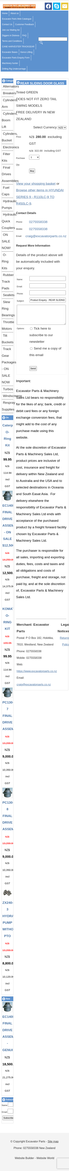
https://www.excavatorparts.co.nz (37, 674)
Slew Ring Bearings (7, 308)
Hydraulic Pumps (7, 204)
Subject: (20, 301)
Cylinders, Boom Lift (7, 120)
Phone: (19, 222)
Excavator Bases (10, 52)
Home (5, 13)
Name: (5, 1105)
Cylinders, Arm (7, 103)
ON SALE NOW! (6, 241)
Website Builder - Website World (34, 1158)
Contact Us (7, 24)
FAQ (24, 35)
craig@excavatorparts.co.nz (45, 236)
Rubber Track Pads (7, 281)
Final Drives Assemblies (7, 174)
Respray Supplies (7, 406)
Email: (4, 1112)
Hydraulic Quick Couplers (7, 221)
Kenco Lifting (26, 52)
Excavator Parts (35, 1141)
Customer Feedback (24, 24)
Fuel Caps (5, 191)
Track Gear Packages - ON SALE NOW (7, 365)
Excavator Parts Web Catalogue (16, 19)
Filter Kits (6, 157)
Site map (53, 1141)
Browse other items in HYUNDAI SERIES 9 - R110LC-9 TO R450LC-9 (40, 196)
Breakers (8, 93)
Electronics (8, 147)
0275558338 (38, 222)
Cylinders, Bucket (7, 137)
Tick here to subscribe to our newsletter (41, 338)
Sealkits (8, 295)
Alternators (8, 86)
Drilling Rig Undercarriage (14, 69)
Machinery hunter (10, 63)
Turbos (8, 389)
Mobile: (19, 229)
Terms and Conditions (12, 41)
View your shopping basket (36, 183)
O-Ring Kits (5, 261)
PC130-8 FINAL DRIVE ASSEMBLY (11, 816)
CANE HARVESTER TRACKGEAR (18, 46)
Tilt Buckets (7, 339)
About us (14, 13)
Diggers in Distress (10, 35)
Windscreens (8, 396)
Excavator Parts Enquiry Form (16, 57)
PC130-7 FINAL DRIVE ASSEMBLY (11, 716)
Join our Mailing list (11, 30)
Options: (21, 332)
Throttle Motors (7, 325)
